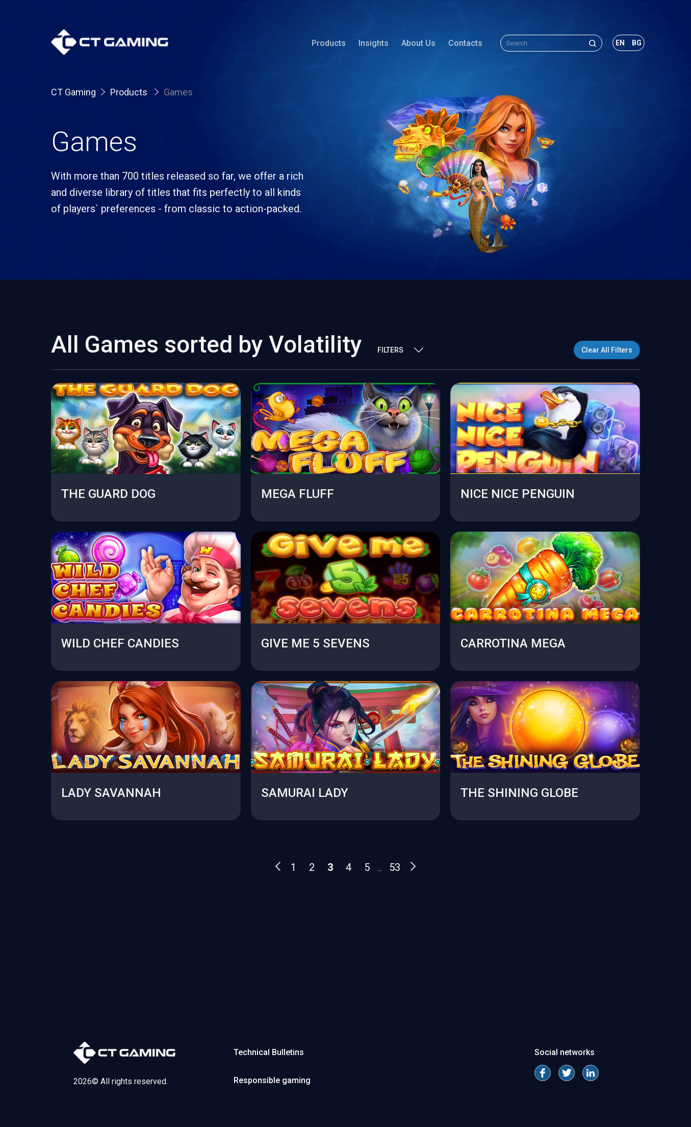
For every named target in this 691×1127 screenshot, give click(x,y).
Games (178, 92)
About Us (418, 43)
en (620, 43)
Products (329, 43)
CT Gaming (73, 92)
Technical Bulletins (269, 1052)
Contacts (465, 43)
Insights (374, 43)
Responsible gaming (272, 1080)
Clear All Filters (606, 350)
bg (637, 43)
